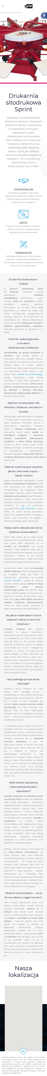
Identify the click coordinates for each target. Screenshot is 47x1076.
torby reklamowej (27, 508)
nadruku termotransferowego (30, 374)
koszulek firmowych (12, 580)
